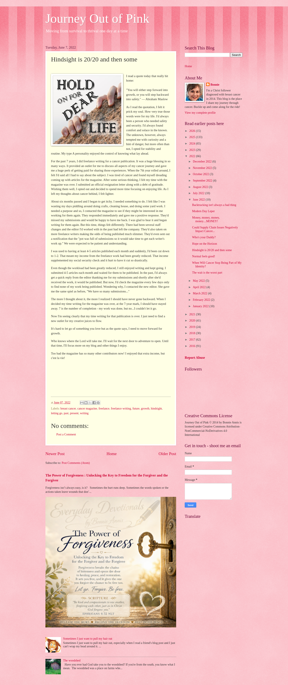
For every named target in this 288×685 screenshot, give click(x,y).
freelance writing (121, 408)
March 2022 (200, 293)
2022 (192, 156)
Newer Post (55, 453)
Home (111, 453)
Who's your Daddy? (204, 237)
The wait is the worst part (207, 272)
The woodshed (72, 660)
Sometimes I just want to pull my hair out (87, 638)
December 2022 (202, 161)
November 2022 (203, 168)
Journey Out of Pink (97, 18)
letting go (56, 413)
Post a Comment (66, 434)
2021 (192, 314)
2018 (192, 333)
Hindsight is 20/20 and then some (212, 250)
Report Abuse (195, 357)
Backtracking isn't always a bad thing (214, 205)
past (66, 413)
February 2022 (202, 299)
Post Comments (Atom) (76, 463)
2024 (192, 143)
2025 (192, 137)
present (74, 413)
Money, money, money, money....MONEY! (206, 219)
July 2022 (199, 193)
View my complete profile (200, 112)
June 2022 (199, 199)
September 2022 (203, 180)
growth (145, 408)
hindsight (156, 408)
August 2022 (201, 187)
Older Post (167, 453)
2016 (192, 346)
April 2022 (200, 287)
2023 (192, 150)
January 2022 (201, 306)
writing (84, 413)
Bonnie (214, 84)
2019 (192, 327)
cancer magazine (87, 408)
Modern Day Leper (203, 211)
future (136, 408)
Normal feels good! (203, 256)
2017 (192, 339)
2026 (192, 131)
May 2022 (199, 280)
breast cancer (68, 408)
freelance (104, 408)
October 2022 (201, 174)
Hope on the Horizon (204, 243)
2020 (192, 320)
